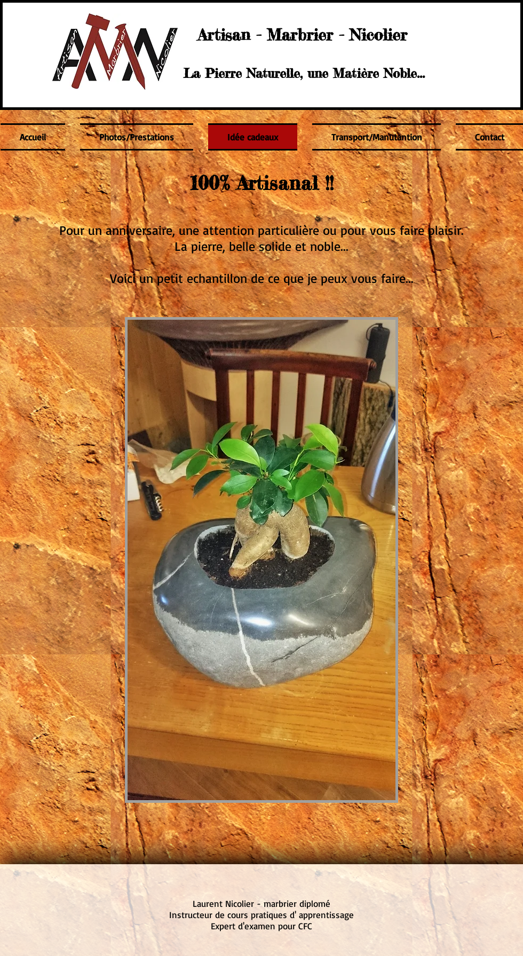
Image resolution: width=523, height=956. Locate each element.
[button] (261, 560)
